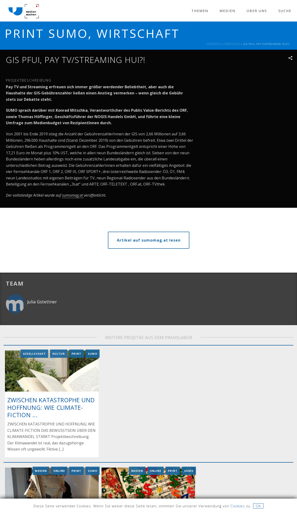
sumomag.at (73, 195)
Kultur (58, 353)
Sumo (92, 353)
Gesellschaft (34, 353)
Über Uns (257, 11)
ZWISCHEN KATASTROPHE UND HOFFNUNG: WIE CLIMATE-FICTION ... (51, 406)
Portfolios (232, 44)
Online (59, 469)
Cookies (237, 506)
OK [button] (258, 506)
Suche (284, 11)
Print (76, 353)
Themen (199, 11)
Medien (227, 11)
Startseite (214, 44)
